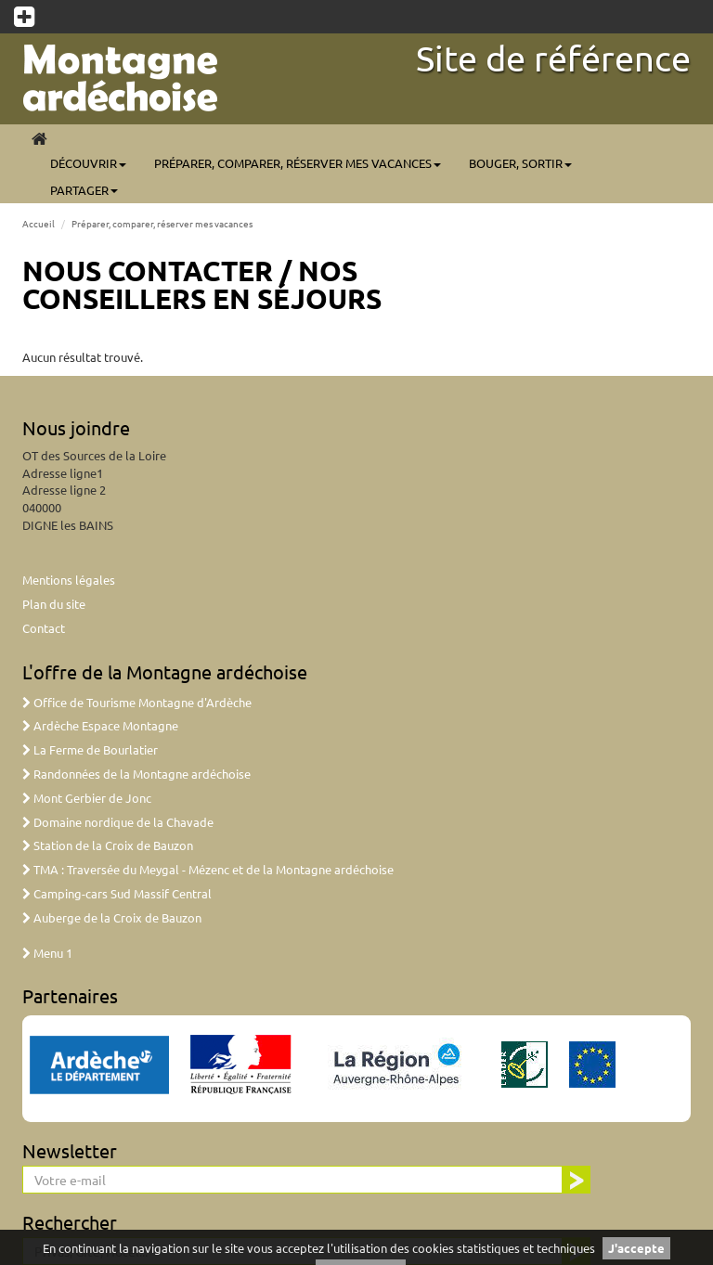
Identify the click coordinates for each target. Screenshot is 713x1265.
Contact (43, 628)
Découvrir (88, 163)
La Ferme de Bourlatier (90, 749)
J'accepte (636, 1248)
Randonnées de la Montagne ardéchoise (136, 773)
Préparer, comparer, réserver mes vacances (297, 163)
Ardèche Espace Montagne (100, 725)
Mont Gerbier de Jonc (86, 798)
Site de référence (553, 57)
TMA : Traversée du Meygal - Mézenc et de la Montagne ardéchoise (208, 869)
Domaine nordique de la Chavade (118, 822)
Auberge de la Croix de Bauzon (111, 917)
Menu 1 (47, 953)
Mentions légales (68, 579)
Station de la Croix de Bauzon (107, 845)
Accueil (38, 223)
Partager (84, 190)
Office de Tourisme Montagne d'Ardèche (137, 702)
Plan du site (53, 604)
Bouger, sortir (520, 163)
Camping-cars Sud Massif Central (117, 893)
